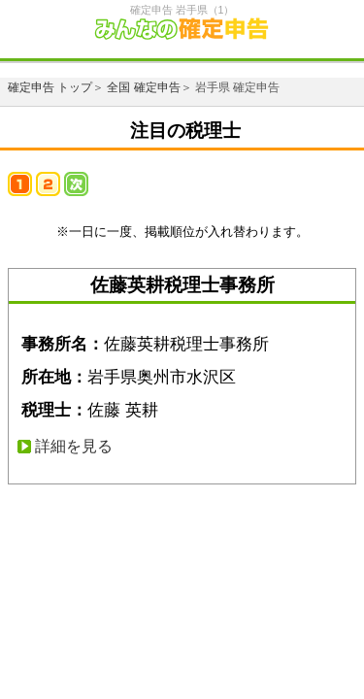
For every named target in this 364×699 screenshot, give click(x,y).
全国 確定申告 (143, 87)
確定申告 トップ (50, 87)
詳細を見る (74, 446)
